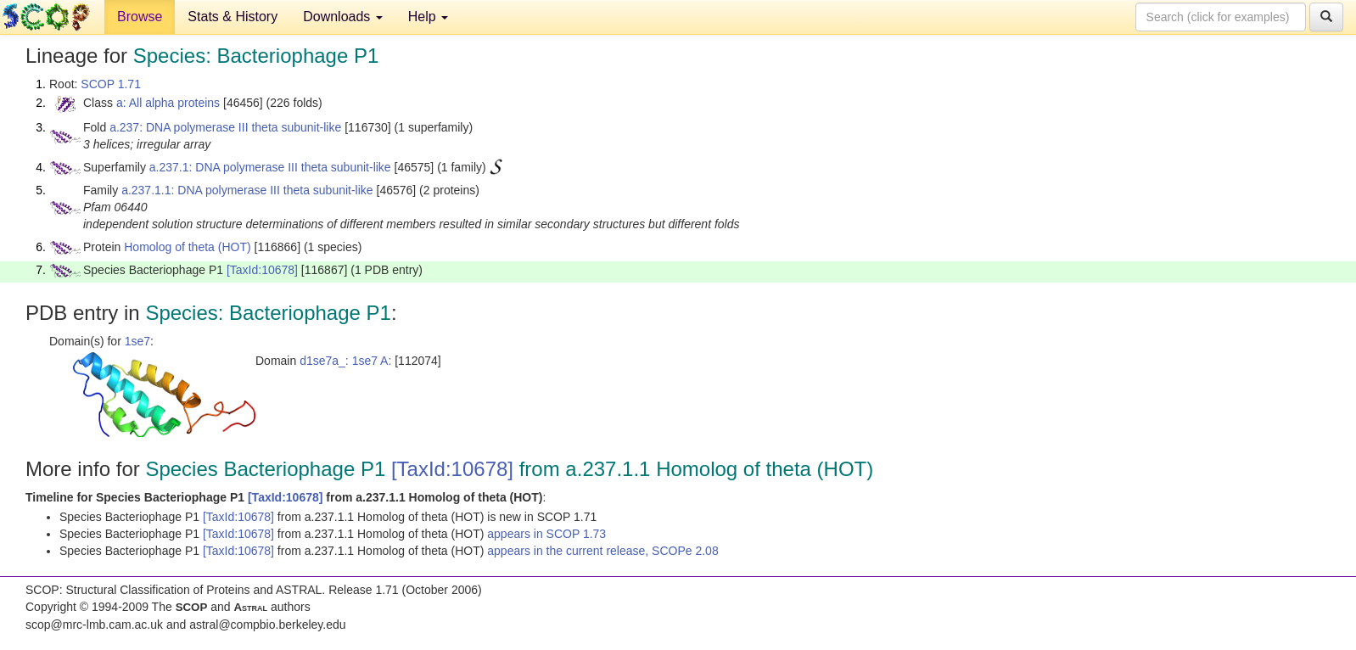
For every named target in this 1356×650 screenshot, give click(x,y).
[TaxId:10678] (262, 270)
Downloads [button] (343, 16)
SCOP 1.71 (111, 84)
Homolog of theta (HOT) (187, 247)
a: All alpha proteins (168, 102)
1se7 (137, 341)
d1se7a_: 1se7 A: (345, 360)
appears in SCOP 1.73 (546, 534)
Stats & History (232, 16)
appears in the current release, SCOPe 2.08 (602, 551)
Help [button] (428, 16)
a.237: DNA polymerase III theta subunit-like (225, 127)
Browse (139, 16)
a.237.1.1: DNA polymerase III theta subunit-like (247, 190)
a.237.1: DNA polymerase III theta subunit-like (270, 167)
